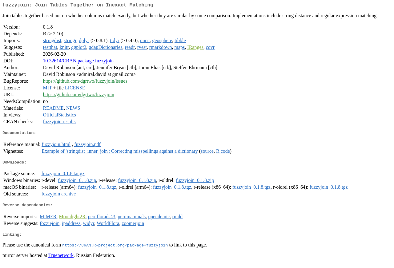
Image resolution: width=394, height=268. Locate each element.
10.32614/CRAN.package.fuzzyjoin (78, 62)
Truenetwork (61, 260)
